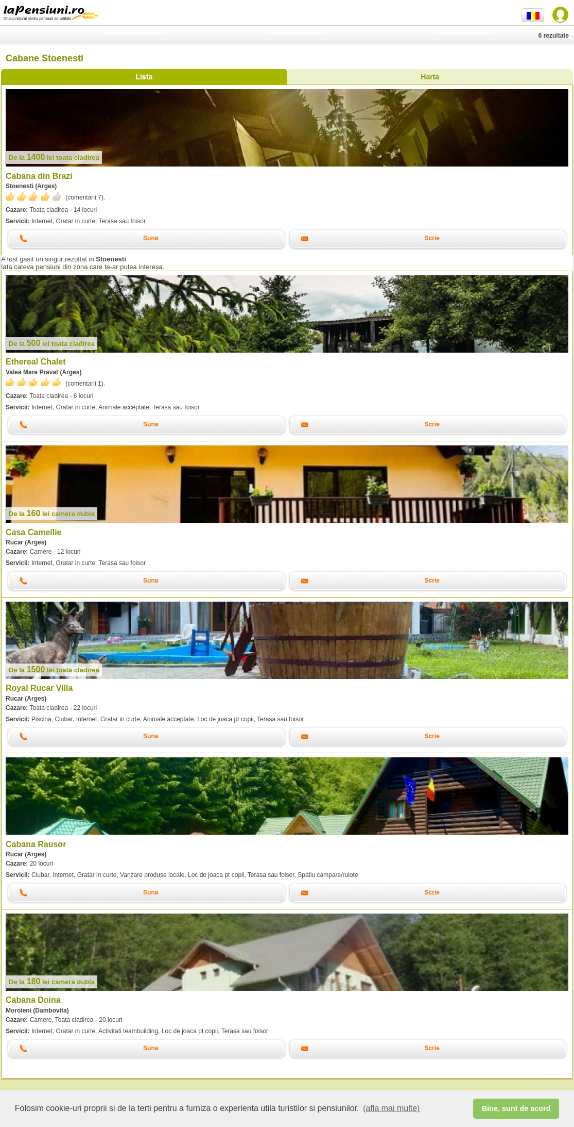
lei (54, 157)
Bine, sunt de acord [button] (516, 1108)
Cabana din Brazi (39, 176)
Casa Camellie (34, 532)
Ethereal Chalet (35, 361)
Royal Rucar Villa (39, 688)
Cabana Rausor (36, 844)
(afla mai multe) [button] (391, 1108)
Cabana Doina (33, 1000)
